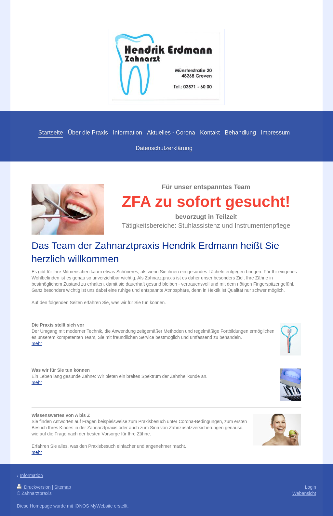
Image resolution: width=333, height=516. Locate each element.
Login (310, 487)
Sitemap (62, 487)
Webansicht (304, 493)
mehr (37, 343)
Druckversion (34, 487)
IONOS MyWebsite (93, 506)
